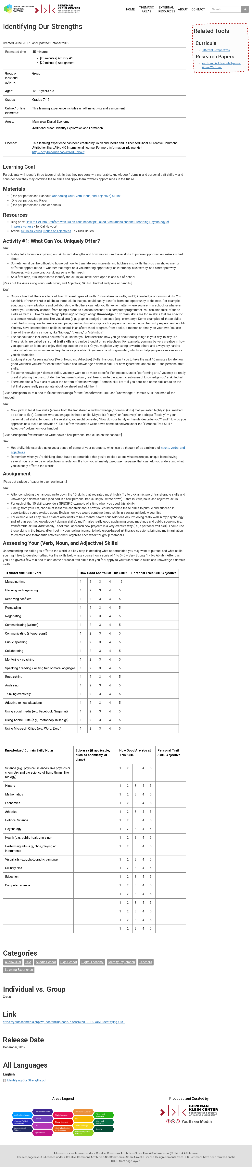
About (183, 9)
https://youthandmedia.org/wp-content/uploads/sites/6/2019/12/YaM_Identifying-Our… (64, 1022)
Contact (198, 9)
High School (68, 962)
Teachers (145, 962)
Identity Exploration (121, 962)
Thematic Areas (146, 9)
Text (28, 962)
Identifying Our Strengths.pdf (27, 1080)
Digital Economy (92, 962)
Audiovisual (13, 962)
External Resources (166, 9)
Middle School (46, 962)
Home (130, 9)
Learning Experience (19, 970)
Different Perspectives (216, 50)
